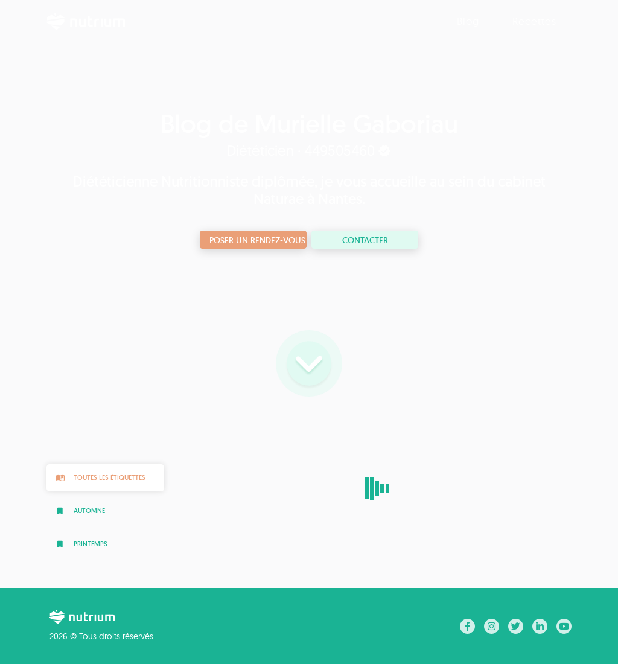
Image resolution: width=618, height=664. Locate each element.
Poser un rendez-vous (257, 240)
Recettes (534, 20)
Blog (468, 20)
